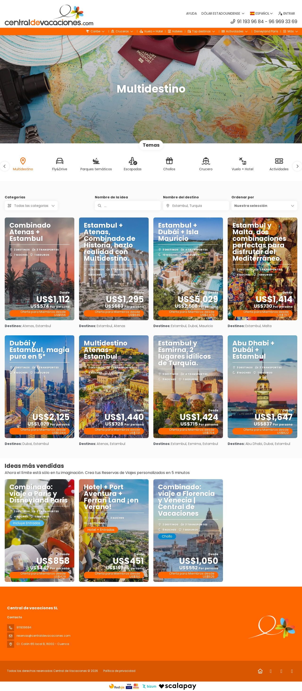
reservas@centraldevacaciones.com (44, 636)
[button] (4, 166)
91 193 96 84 (250, 21)
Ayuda (191, 13)
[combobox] (196, 205)
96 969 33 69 (283, 21)
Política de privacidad (119, 671)
